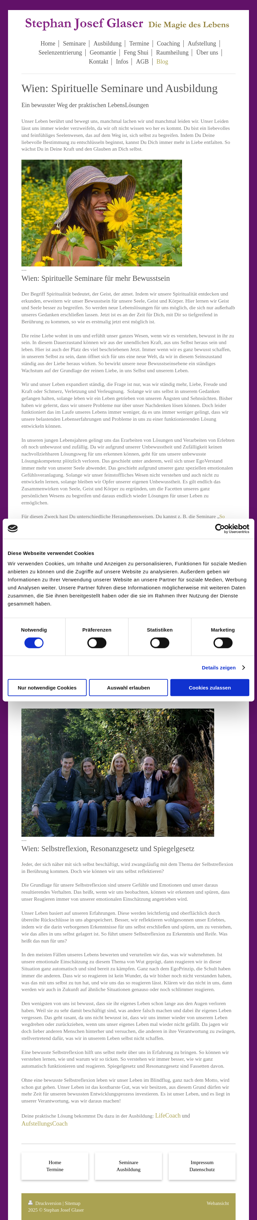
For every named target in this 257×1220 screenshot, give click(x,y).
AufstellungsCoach (44, 1123)
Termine (54, 1169)
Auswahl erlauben (128, 687)
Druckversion (45, 1203)
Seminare (128, 1162)
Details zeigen (219, 667)
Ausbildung (128, 1169)
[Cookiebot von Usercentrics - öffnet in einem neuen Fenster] (220, 528)
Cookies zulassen (210, 687)
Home (55, 1162)
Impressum (202, 1162)
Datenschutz (202, 1169)
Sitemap (72, 1203)
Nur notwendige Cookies (47, 687)
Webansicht (218, 1203)
